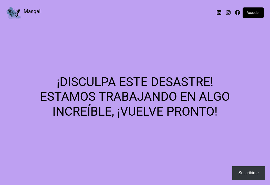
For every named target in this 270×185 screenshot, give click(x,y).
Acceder (253, 13)
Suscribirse (248, 173)
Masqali (33, 11)
